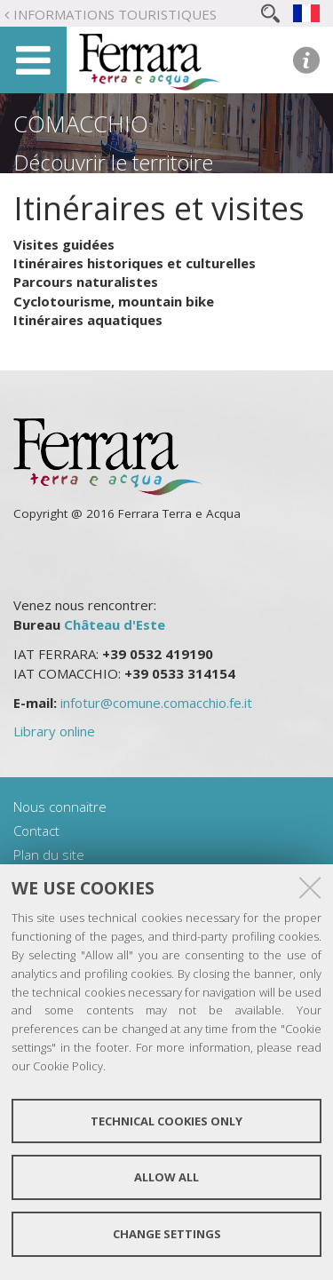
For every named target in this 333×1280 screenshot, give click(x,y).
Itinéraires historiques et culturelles (134, 263)
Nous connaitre (60, 806)
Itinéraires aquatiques (88, 320)
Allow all (166, 1177)
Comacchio (80, 123)
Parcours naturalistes (85, 281)
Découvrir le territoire (113, 162)
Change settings (167, 1234)
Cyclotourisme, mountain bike (113, 301)
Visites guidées (64, 244)
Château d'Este (114, 624)
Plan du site (48, 854)
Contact (36, 830)
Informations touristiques (115, 14)
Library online (54, 731)
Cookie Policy (68, 1066)
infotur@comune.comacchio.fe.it (156, 703)
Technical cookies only (166, 1121)
